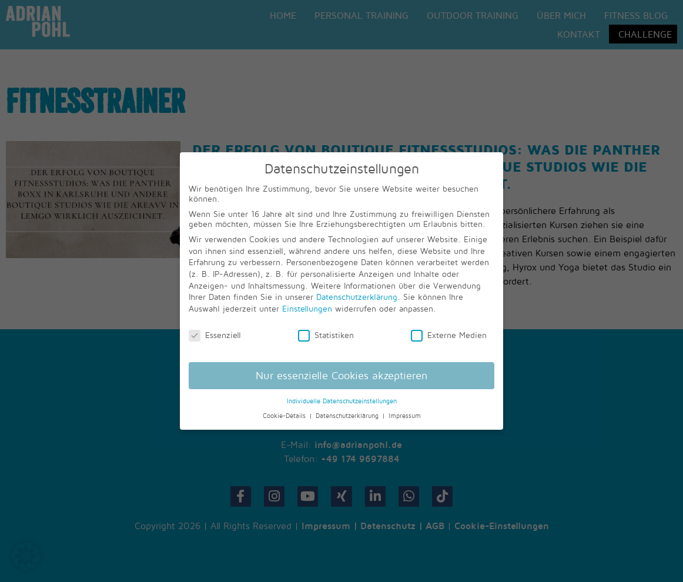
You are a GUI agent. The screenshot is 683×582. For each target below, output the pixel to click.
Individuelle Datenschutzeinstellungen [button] (342, 400)
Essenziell (215, 335)
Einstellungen (307, 308)
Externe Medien (449, 335)
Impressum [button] (405, 415)
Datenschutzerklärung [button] (348, 415)
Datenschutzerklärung (356, 297)
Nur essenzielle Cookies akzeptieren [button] (341, 375)
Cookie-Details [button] (285, 415)
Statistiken (326, 335)
